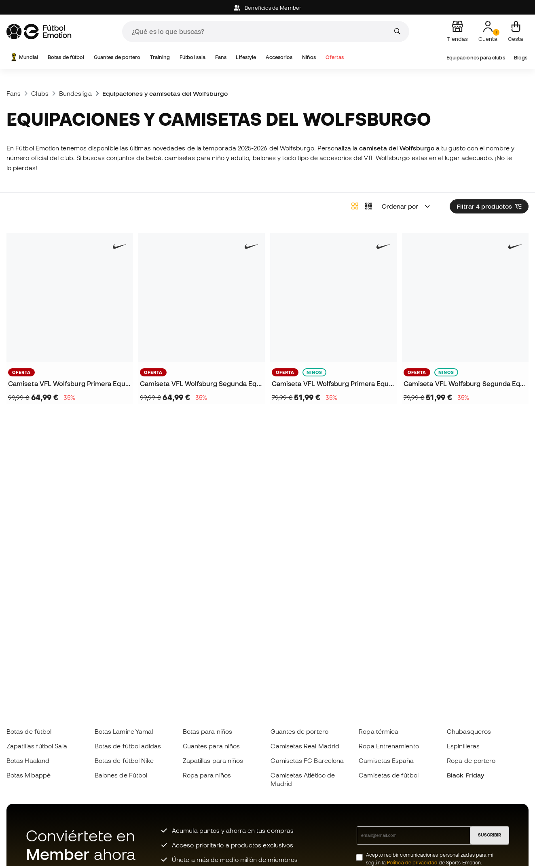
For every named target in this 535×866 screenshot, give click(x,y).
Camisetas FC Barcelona (307, 760)
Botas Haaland (27, 760)
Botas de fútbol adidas (128, 746)
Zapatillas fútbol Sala (36, 746)
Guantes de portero (117, 57)
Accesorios (279, 57)
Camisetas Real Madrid (305, 746)
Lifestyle (246, 57)
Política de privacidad (412, 862)
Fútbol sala (192, 57)
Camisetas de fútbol (388, 775)
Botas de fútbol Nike (124, 760)
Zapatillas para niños (213, 760)
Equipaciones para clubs (475, 58)
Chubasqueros (469, 731)
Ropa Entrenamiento (389, 746)
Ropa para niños (207, 775)
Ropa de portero (471, 760)
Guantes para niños (211, 746)
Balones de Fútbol (121, 775)
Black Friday (465, 775)
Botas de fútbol (66, 57)
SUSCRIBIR (489, 834)
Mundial (23, 57)
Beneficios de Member (267, 8)
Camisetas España (386, 760)
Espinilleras (463, 746)
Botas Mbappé (28, 775)
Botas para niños (207, 731)
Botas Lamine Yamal (124, 731)
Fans (220, 57)
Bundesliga (75, 93)
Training (160, 57)
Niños (309, 57)
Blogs (520, 58)
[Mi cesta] (516, 31)
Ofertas (335, 57)
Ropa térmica (378, 731)
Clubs (39, 93)
